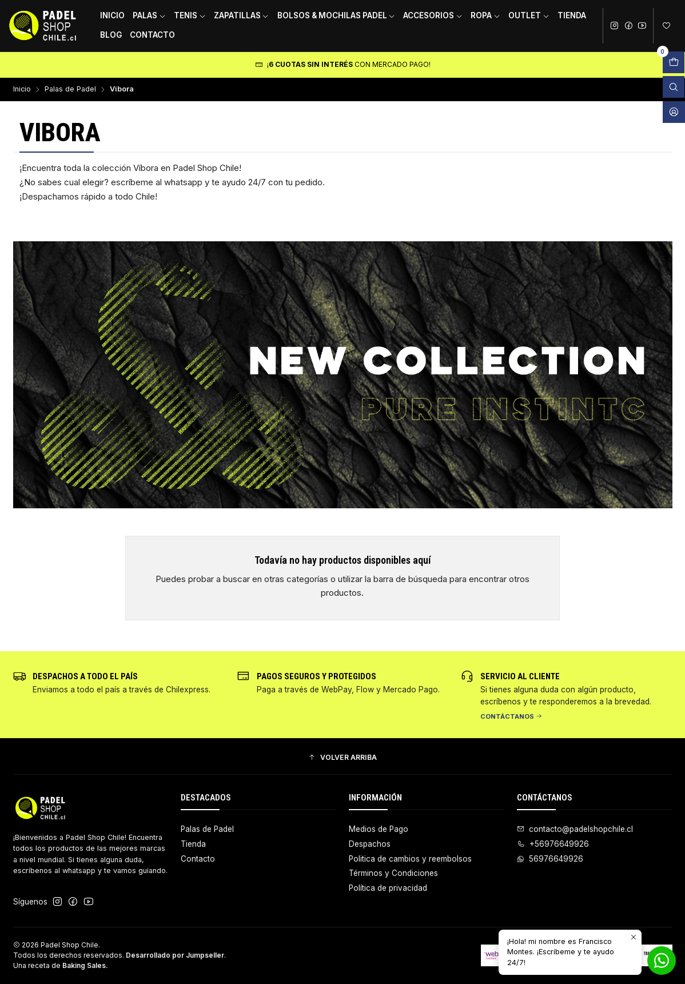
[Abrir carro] (673, 62)
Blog (111, 34)
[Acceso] (674, 112)
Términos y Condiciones (393, 873)
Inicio (112, 15)
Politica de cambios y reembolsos (410, 858)
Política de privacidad (388, 888)
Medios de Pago (378, 829)
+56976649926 (553, 843)
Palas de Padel (70, 89)
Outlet (528, 15)
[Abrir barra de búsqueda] (673, 87)
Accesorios (433, 15)
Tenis (190, 15)
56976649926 (550, 858)
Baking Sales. (85, 965)
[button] (342, 757)
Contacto (152, 34)
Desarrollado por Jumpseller (175, 955)
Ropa (485, 15)
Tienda (571, 15)
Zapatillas (241, 15)
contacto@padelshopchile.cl (575, 829)
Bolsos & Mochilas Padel (336, 15)
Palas (149, 15)
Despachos (370, 843)
